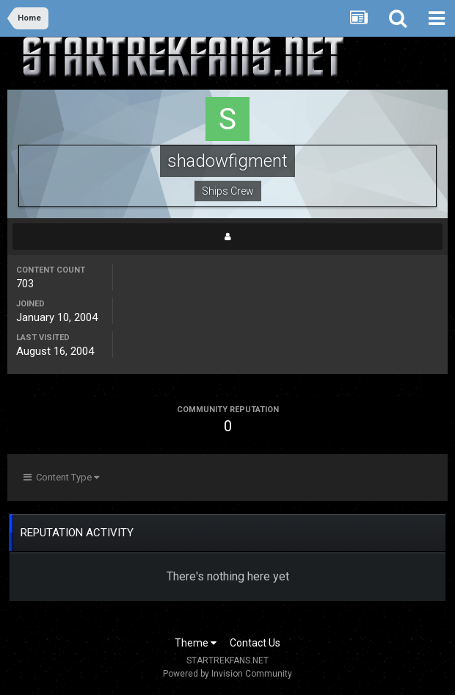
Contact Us (255, 643)
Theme (195, 643)
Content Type (61, 477)
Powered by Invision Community (227, 674)
